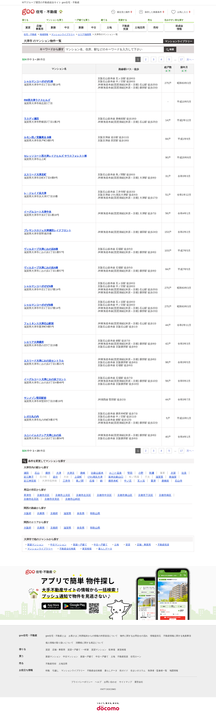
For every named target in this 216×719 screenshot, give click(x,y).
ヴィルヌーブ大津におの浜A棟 (41, 267)
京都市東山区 (124, 495)
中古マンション (58, 544)
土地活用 (63, 663)
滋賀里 (159, 476)
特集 (48, 670)
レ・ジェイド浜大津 (35, 193)
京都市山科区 (72, 499)
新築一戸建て (80, 544)
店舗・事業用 (144, 544)
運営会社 (138, 682)
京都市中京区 (104, 495)
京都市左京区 (83, 495)
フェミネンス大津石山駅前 (39, 323)
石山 (37, 472)
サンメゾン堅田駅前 (35, 397)
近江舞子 (29, 476)
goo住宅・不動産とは (56, 636)
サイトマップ (125, 682)
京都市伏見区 (52, 499)
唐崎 (82, 472)
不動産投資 (163, 544)
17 (181, 59)
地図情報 (174, 670)
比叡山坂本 (97, 472)
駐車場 (112, 649)
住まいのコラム (138, 670)
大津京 (70, 472)
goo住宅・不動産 (28, 635)
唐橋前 (165, 480)
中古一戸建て (100, 544)
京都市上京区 (62, 495)
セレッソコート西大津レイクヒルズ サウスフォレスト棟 (55, 155)
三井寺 (66, 480)
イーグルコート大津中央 (37, 211)
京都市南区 (165, 495)
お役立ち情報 (26, 670)
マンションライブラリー (178, 41)
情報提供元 (155, 636)
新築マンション (35, 544)
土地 (116, 544)
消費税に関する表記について (89, 643)
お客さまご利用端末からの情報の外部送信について (93, 636)
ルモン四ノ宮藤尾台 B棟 (37, 137)
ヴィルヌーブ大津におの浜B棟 (41, 249)
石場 (91, 480)
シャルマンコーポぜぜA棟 (38, 286)
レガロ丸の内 (31, 416)
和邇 (151, 472)
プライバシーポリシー (82, 682)
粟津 (153, 480)
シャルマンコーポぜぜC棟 (38, 81)
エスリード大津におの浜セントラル (44, 360)
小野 (140, 472)
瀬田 (26, 472)
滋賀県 (67, 513)
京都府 (54, 513)
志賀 (173, 472)
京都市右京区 (31, 499)
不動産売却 (51, 663)
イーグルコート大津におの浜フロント (45, 379)
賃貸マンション (98, 649)
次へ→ (190, 59)
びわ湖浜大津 (95, 476)
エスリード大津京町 (35, 174)
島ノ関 (80, 480)
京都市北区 (43, 495)
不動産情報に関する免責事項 (177, 636)
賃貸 (128, 544)
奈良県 (80, 513)
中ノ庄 (128, 480)
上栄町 (78, 476)
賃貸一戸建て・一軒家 (78, 649)
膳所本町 (113, 480)
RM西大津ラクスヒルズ (37, 100)
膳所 (47, 472)
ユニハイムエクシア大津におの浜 (42, 435)
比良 (184, 472)
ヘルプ (98, 682)
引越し (55, 670)
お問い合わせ (110, 682)
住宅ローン (136, 656)
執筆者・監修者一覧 (157, 670)
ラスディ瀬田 (31, 118)
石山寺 (178, 480)
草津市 (27, 495)
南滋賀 (172, 476)
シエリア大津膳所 (34, 342)
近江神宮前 (30, 480)
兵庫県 (41, 513)
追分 (55, 476)
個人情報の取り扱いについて (59, 643)
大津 (58, 472)
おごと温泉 (115, 472)
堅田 (130, 472)
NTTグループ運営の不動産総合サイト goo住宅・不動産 (50, 2)
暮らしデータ (105, 548)
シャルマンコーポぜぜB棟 (38, 304)
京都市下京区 (145, 495)
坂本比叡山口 (115, 476)
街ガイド (124, 670)
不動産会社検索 (67, 548)
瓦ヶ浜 (141, 480)
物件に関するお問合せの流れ (134, 636)
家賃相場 (87, 548)
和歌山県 (95, 513)
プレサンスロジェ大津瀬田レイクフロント (47, 230)
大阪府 (27, 513)
